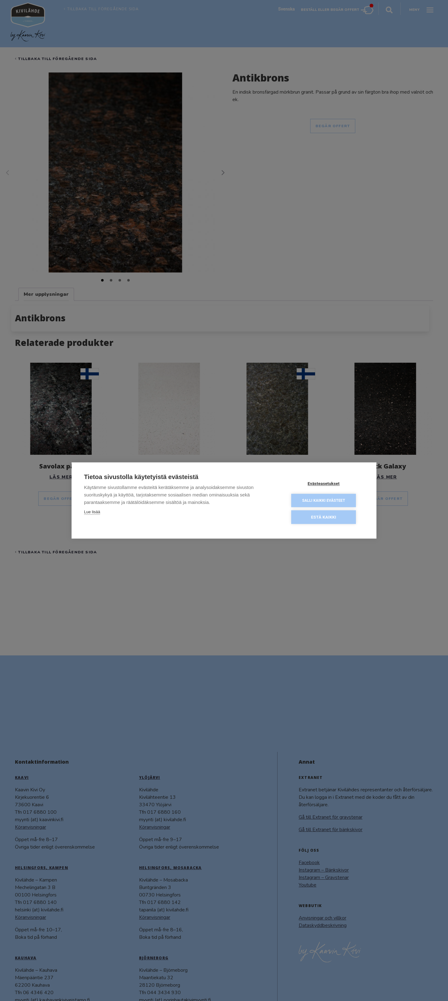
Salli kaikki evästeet (326, 500)
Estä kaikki (326, 516)
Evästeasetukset (326, 484)
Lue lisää (92, 512)
